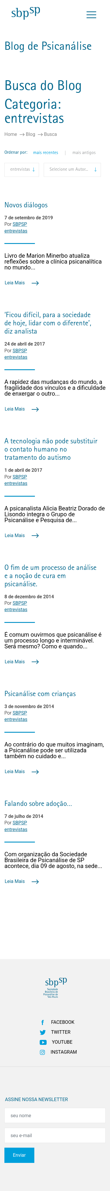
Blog (30, 134)
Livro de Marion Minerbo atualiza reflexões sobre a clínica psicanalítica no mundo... (53, 261)
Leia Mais (22, 283)
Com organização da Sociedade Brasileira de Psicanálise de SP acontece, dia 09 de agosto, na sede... (53, 860)
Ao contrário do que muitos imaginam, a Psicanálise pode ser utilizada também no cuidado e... (54, 750)
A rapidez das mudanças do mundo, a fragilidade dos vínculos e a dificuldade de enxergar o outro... (55, 387)
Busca (50, 134)
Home (10, 134)
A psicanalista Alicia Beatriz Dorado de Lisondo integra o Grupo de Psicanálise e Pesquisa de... (54, 514)
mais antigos (84, 153)
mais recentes (45, 153)
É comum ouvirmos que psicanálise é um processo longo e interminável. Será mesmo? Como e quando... (52, 640)
